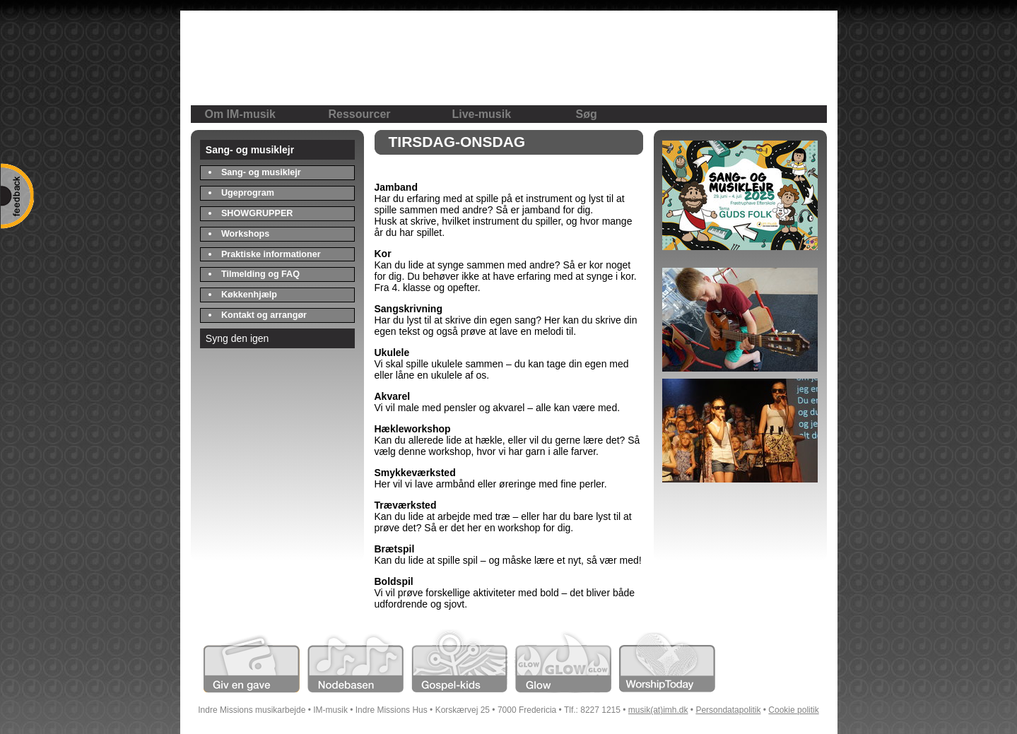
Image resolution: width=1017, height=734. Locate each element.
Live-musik (482, 114)
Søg (586, 114)
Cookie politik (793, 710)
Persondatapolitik (727, 710)
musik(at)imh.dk (658, 710)
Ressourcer (360, 114)
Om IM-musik (240, 114)
